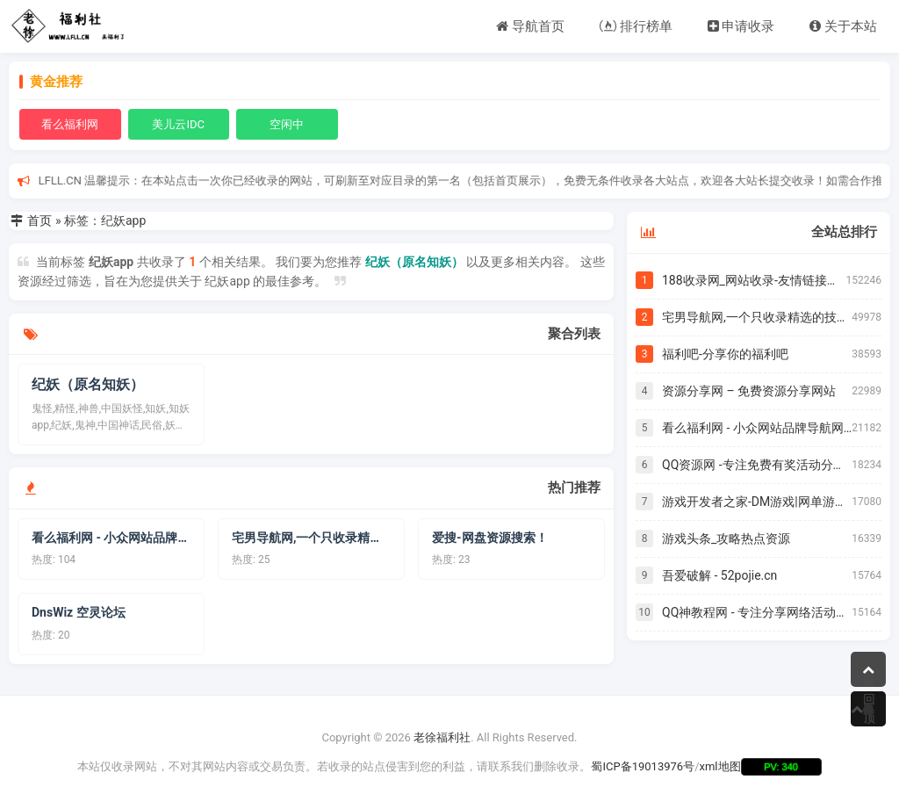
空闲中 (287, 124)
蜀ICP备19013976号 (642, 766)
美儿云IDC (178, 124)
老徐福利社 (442, 737)
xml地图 (720, 766)
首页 (39, 220)
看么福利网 (69, 124)
